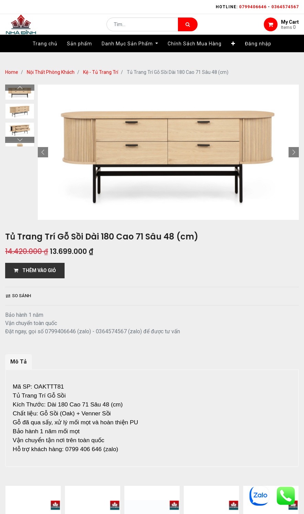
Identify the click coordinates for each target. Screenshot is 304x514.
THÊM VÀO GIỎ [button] (35, 270)
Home (11, 72)
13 (85, 492)
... (74, 492)
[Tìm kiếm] (188, 29)
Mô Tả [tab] (18, 361)
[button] (233, 54)
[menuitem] (45, 54)
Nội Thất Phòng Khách (51, 72)
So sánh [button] (18, 295)
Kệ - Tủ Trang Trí (100, 72)
